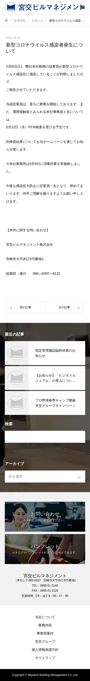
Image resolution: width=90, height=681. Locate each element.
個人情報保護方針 (45, 650)
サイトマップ (45, 658)
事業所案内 (45, 633)
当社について (45, 617)
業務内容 (45, 625)
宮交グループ (45, 641)
